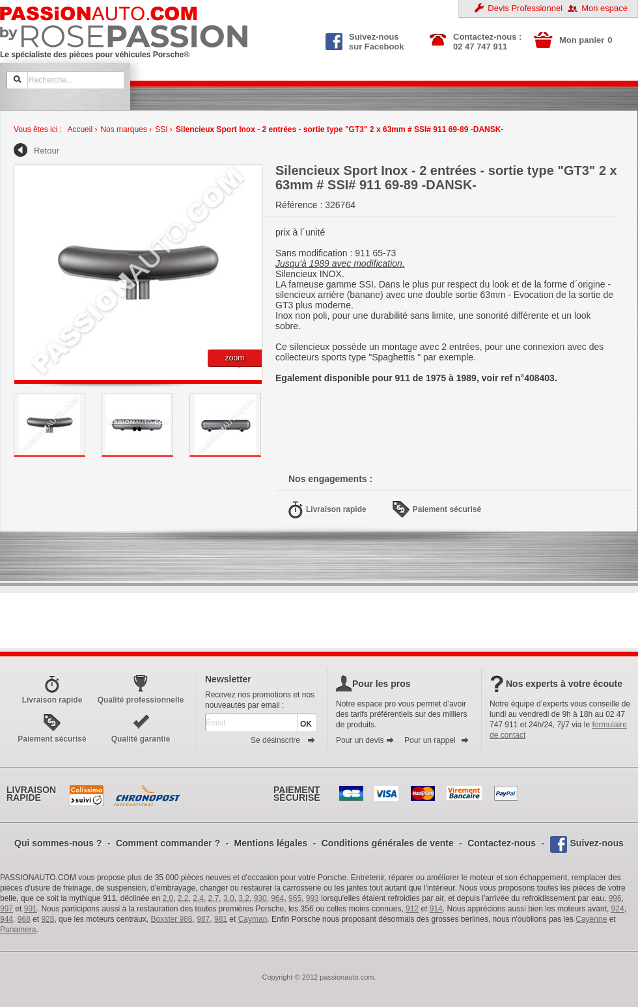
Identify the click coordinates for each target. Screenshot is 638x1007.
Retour (46, 150)
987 (203, 919)
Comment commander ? (168, 843)
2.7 (213, 898)
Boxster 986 (172, 919)
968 (24, 919)
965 (294, 898)
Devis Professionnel (525, 8)
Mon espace (604, 8)
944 (6, 919)
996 (615, 898)
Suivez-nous (597, 843)
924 (617, 908)
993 (312, 898)
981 (220, 919)
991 (30, 908)
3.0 (228, 898)
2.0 (168, 898)
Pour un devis (365, 740)
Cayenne (591, 919)
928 (47, 919)
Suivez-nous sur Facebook (365, 40)
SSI (161, 129)
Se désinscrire (283, 740)
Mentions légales (271, 843)
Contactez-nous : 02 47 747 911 (487, 41)
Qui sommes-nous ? (58, 843)
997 (6, 908)
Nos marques (123, 129)
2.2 (183, 898)
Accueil (79, 129)
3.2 (243, 898)
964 (277, 898)
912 (412, 908)
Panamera (18, 929)
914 (436, 908)
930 (260, 898)
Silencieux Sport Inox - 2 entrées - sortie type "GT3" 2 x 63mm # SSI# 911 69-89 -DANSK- (340, 129)
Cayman (253, 919)
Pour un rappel (436, 740)
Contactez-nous (501, 843)
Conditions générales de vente (388, 843)
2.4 (198, 898)
